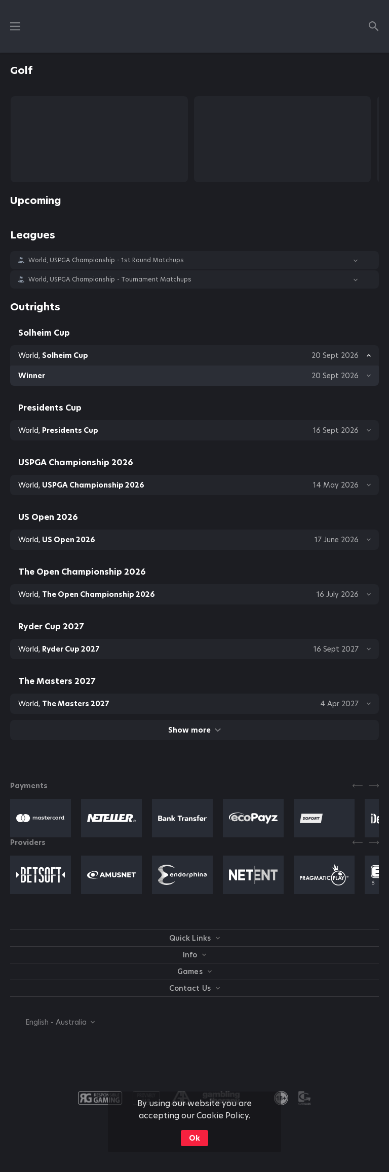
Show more (194, 730)
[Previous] (358, 786)
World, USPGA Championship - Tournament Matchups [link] (109, 279)
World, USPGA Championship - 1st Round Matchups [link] (106, 260)
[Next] (374, 786)
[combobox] (52, 1022)
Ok (194, 1138)
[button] (194, 260)
